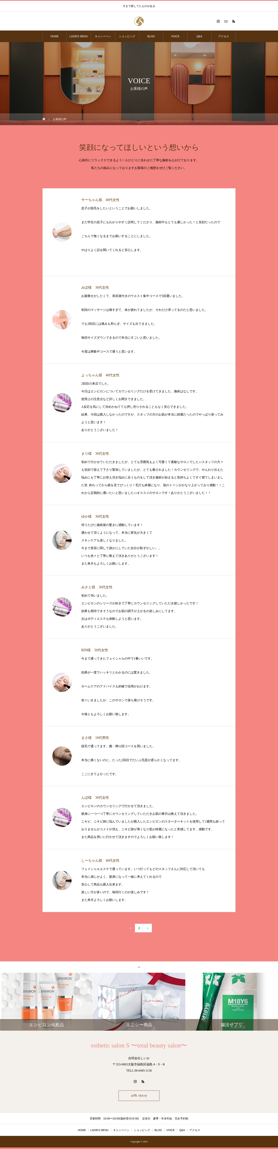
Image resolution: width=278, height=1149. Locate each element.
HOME (55, 36)
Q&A (199, 36)
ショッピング (127, 36)
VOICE (175, 36)
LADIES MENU (79, 36)
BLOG (151, 36)
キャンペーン (103, 36)
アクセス (223, 36)
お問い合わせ (139, 1096)
